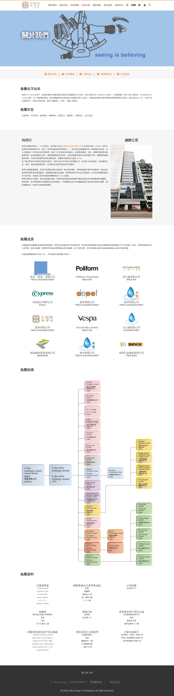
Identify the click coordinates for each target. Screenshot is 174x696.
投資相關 (75, 5)
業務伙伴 (119, 5)
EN (91, 672)
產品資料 (108, 5)
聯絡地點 (97, 5)
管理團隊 (68, 74)
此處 (44, 254)
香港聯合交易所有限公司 (72, 146)
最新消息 (63, 5)
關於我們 (52, 5)
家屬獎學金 (104, 74)
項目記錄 (86, 5)
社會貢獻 (123, 74)
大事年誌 (85, 74)
